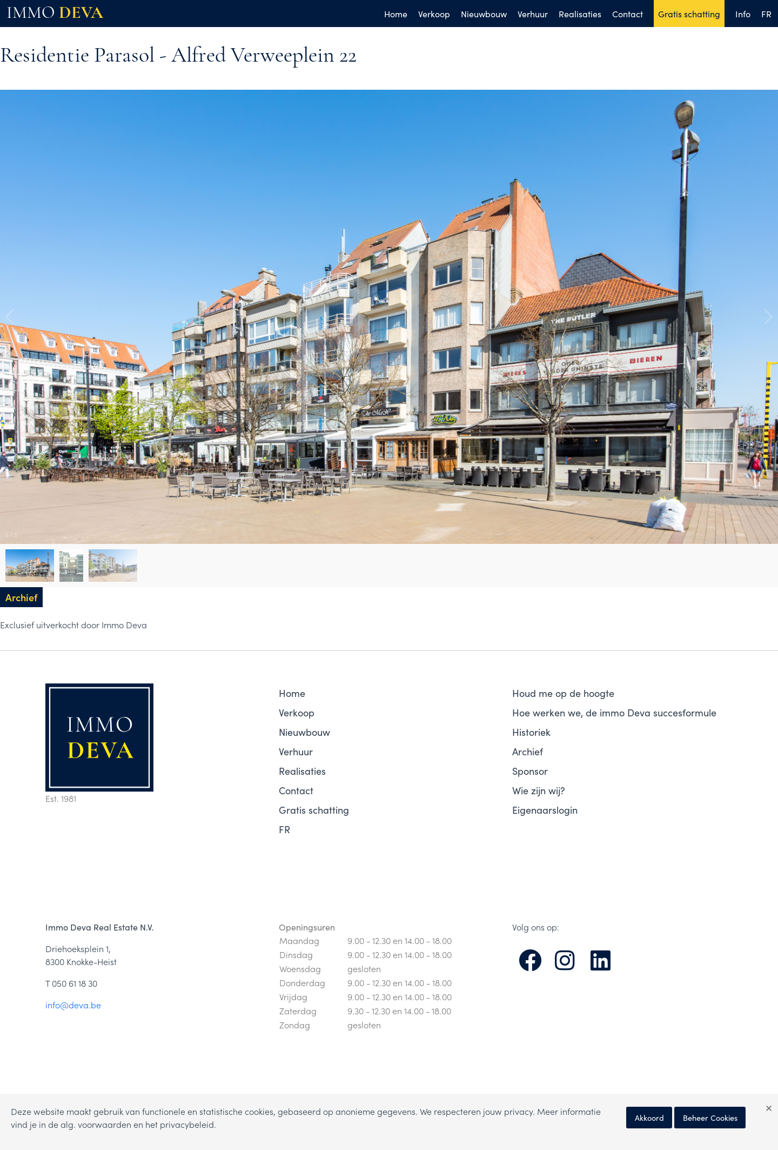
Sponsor (530, 770)
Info (742, 13)
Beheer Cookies (710, 1117)
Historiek (531, 732)
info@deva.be (73, 1005)
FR (766, 13)
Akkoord (649, 1117)
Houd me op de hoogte (563, 693)
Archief (527, 751)
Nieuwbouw (484, 13)
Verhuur (533, 13)
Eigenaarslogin (545, 809)
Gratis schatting (689, 13)
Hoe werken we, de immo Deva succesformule (614, 712)
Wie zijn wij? (538, 790)
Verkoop (434, 13)
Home (395, 13)
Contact (627, 13)
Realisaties (580, 13)
